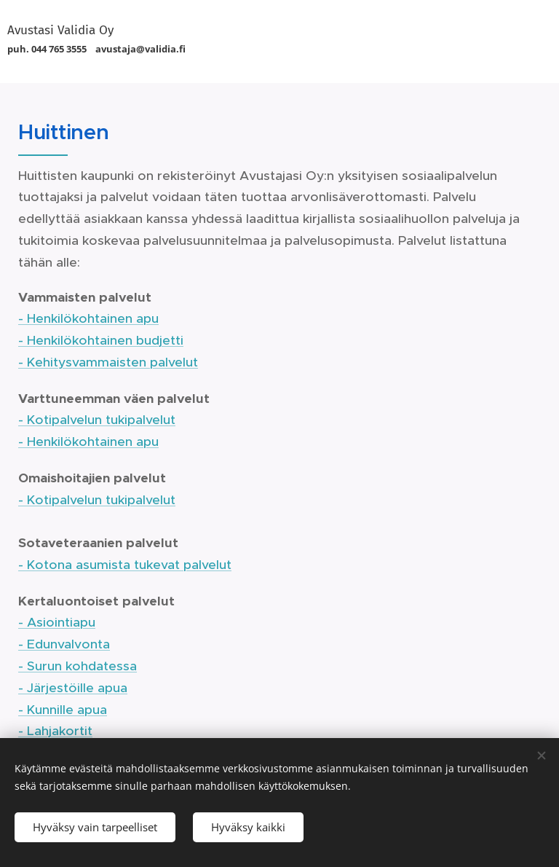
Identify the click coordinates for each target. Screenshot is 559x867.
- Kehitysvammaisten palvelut (108, 362)
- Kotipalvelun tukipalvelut (96, 420)
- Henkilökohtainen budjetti (100, 340)
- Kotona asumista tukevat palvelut (124, 565)
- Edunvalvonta (64, 644)
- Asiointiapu (56, 622)
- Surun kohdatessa (77, 666)
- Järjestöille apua (72, 688)
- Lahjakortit (55, 731)
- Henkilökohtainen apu (88, 318)
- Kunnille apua (62, 710)
